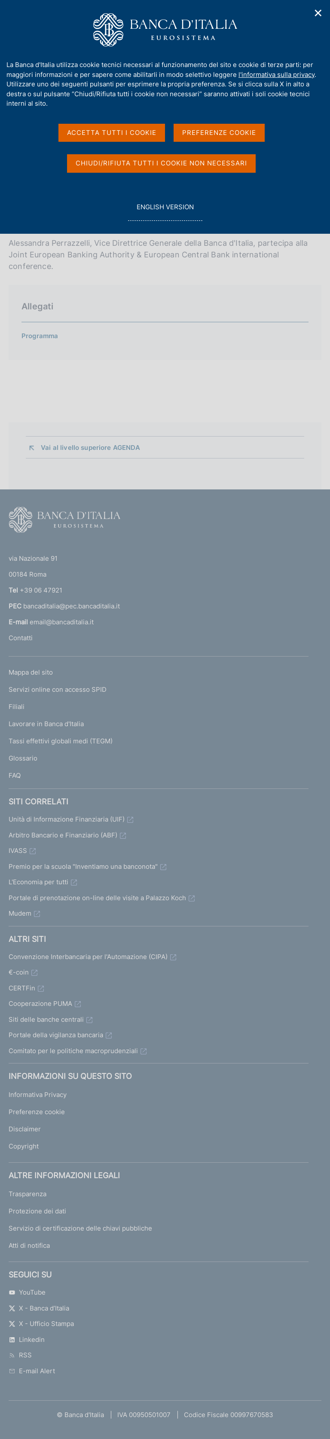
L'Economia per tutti (38, 882)
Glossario (23, 758)
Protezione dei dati (37, 1211)
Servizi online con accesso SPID (58, 689)
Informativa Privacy (38, 1095)
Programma (39, 336)
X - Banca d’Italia (39, 1308)
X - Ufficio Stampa (41, 1324)
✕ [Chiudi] (318, 13)
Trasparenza (27, 1194)
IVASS (18, 850)
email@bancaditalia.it (62, 622)
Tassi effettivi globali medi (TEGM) (61, 741)
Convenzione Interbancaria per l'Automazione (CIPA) (88, 957)
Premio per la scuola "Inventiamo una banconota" (83, 866)
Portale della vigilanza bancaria (56, 1035)
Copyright (24, 1146)
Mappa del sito (31, 672)
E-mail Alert (32, 1371)
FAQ (15, 775)
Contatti (21, 638)
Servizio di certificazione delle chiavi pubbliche (80, 1228)
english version (165, 211)
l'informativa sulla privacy (276, 74)
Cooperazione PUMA (40, 1003)
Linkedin (27, 1339)
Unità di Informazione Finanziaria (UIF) (67, 819)
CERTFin (22, 988)
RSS (20, 1355)
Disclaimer (25, 1129)
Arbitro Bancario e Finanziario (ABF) (63, 835)
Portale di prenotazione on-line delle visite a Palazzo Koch (97, 898)
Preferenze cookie (37, 1112)
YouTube (27, 1292)
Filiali (16, 707)
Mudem (20, 913)
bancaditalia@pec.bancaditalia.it (71, 606)
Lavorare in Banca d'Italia (46, 724)
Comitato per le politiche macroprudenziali (73, 1051)
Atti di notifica (29, 1245)
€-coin (19, 972)
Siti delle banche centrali (46, 1019)
